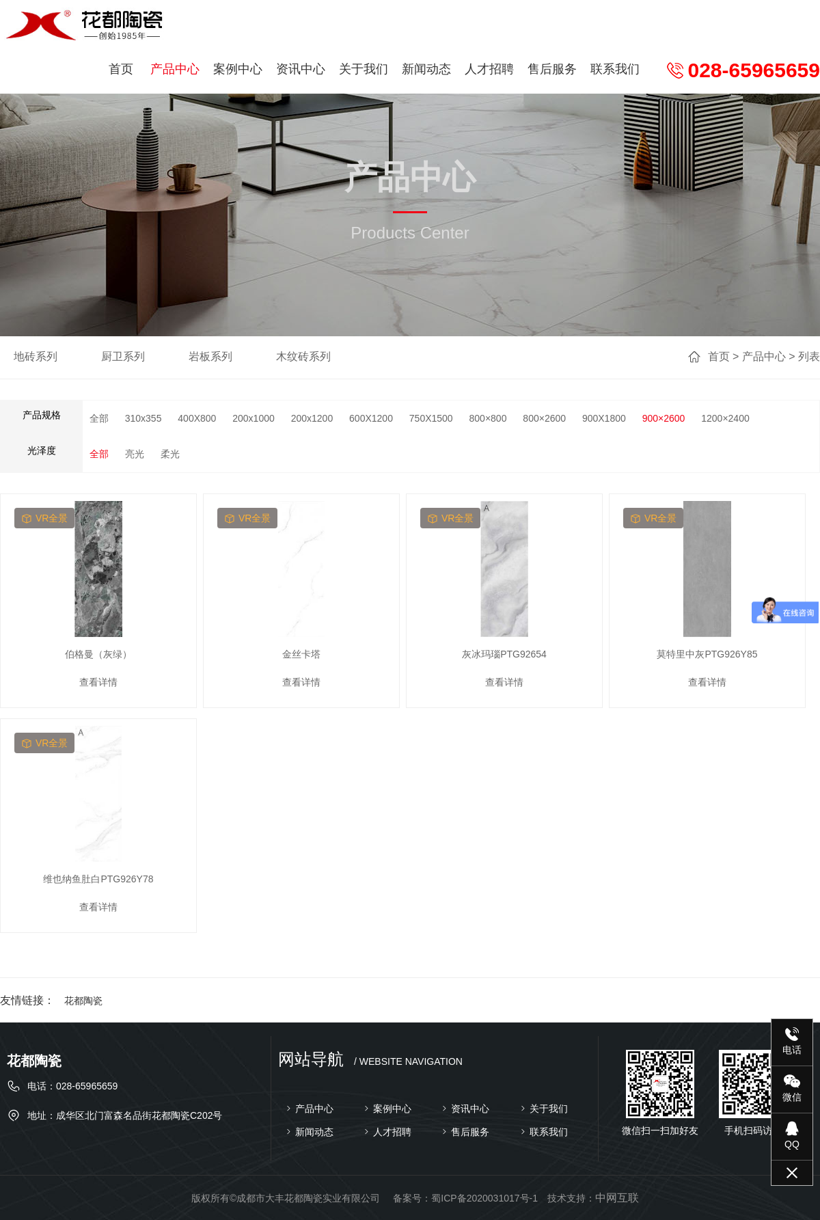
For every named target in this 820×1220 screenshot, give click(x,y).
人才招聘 (489, 69)
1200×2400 (725, 418)
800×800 (488, 418)
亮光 (134, 453)
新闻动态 (426, 69)
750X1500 (431, 418)
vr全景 (44, 518)
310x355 (143, 418)
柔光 (170, 453)
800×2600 (544, 418)
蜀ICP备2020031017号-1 (484, 1198)
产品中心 (175, 69)
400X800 (197, 418)
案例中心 (237, 69)
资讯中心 (300, 69)
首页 (121, 69)
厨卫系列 (123, 356)
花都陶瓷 (83, 1000)
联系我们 (615, 69)
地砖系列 (35, 356)
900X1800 (604, 418)
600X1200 (371, 418)
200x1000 (253, 418)
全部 (99, 418)
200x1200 (312, 418)
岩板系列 (210, 356)
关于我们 (363, 69)
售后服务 (552, 69)
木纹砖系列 (303, 356)
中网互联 (617, 1198)
